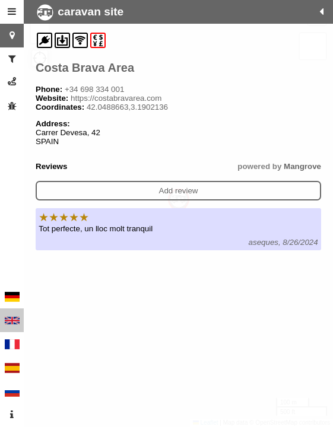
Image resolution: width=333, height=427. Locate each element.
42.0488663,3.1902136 (127, 107)
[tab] (12, 12)
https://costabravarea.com (116, 98)
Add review (178, 190)
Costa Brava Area (85, 67)
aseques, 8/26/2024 (283, 242)
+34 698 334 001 (94, 89)
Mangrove (302, 166)
